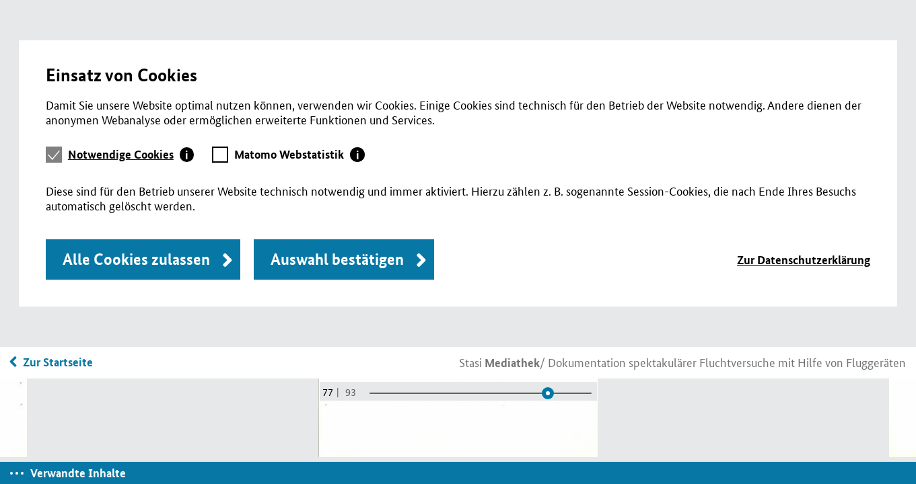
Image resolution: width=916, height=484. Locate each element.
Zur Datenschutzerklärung (803, 260)
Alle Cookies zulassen (136, 259)
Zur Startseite (58, 362)
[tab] (131, 155)
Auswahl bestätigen (337, 259)
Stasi (499, 362)
